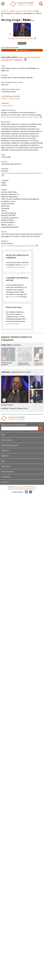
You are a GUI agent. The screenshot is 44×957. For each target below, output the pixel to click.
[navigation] (3, 4)
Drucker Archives (27, 11)
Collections (5, 450)
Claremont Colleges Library (10, 11)
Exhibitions (5, 456)
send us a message (12, 324)
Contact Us (5, 482)
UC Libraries (32, 487)
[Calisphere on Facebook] (30, 492)
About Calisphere (7, 440)
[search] (41, 4)
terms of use (13, 297)
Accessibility (5, 477)
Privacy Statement (7, 471)
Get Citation (22, 43)
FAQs (3, 461)
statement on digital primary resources (17, 266)
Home (3, 435)
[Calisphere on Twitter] (26, 492)
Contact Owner (22, 50)
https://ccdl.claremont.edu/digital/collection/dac (18, 246)
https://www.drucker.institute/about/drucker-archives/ (20, 117)
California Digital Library (27, 489)
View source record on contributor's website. (20, 59)
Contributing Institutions (9, 445)
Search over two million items (13, 425)
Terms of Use (5, 466)
